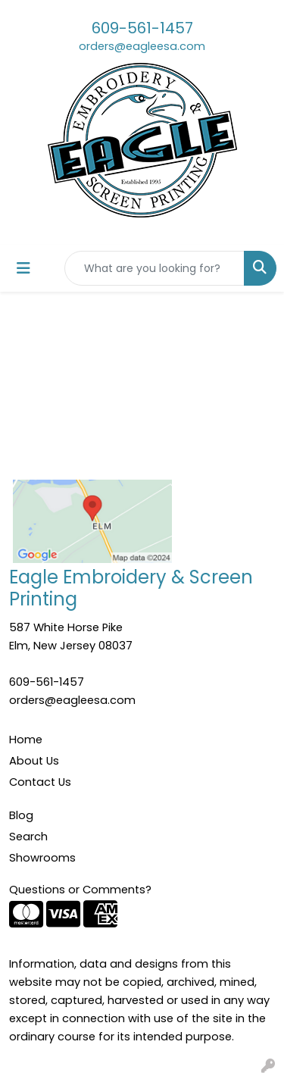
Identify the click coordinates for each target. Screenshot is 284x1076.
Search (28, 836)
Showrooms (42, 857)
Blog (21, 815)
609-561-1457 (142, 28)
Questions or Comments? (80, 889)
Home (25, 739)
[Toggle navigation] (23, 268)
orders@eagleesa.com (142, 46)
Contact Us (40, 782)
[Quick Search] (154, 268)
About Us (34, 760)
